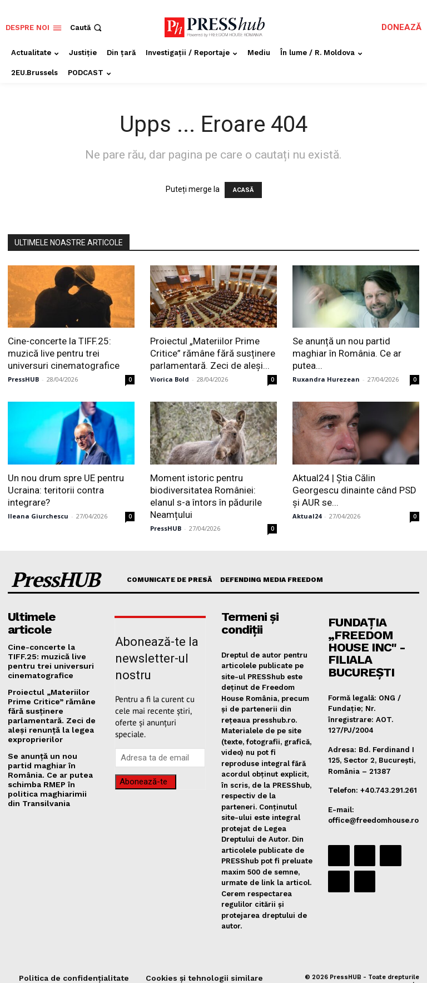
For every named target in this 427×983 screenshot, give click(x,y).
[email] (160, 757)
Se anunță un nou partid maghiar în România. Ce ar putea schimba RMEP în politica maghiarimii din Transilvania (52, 751)
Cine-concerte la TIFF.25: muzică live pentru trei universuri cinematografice (64, 353)
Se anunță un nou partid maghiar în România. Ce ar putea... (346, 353)
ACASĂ (243, 190)
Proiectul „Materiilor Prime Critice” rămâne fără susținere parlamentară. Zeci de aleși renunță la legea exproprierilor (48, 697)
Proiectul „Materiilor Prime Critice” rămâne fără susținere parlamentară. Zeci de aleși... (212, 353)
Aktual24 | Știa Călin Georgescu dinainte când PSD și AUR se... (354, 490)
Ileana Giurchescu (38, 516)
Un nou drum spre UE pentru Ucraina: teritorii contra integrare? (66, 490)
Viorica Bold (169, 379)
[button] (87, 27)
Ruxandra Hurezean (326, 379)
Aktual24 (306, 516)
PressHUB (23, 379)
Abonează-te (143, 782)
